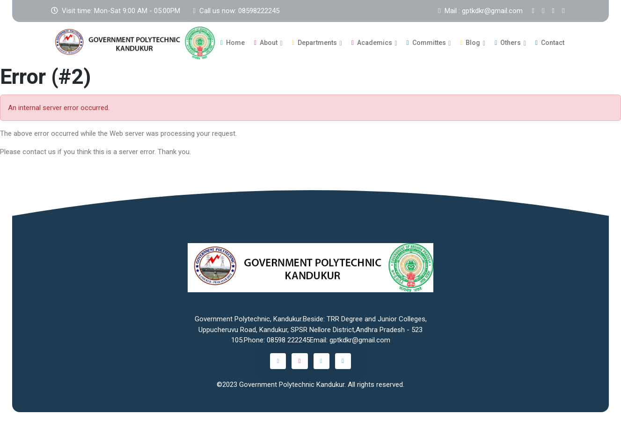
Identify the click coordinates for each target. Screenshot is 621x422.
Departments (314, 42)
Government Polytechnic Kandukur (291, 384)
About (266, 42)
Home (232, 42)
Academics (371, 42)
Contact (549, 42)
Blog (470, 42)
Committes (426, 42)
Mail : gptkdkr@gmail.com (480, 11)
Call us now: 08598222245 (236, 11)
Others (508, 42)
